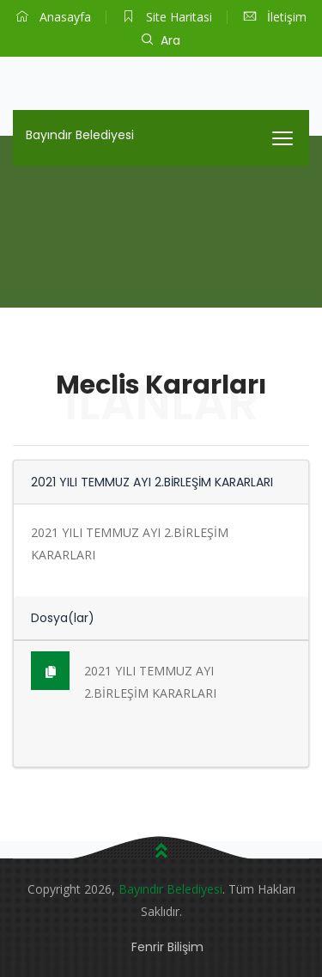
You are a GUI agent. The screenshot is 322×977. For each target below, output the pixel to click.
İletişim (275, 17)
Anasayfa (53, 17)
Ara (161, 40)
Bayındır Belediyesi (80, 134)
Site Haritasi (167, 17)
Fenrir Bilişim (167, 947)
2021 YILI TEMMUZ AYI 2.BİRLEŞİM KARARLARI (123, 676)
